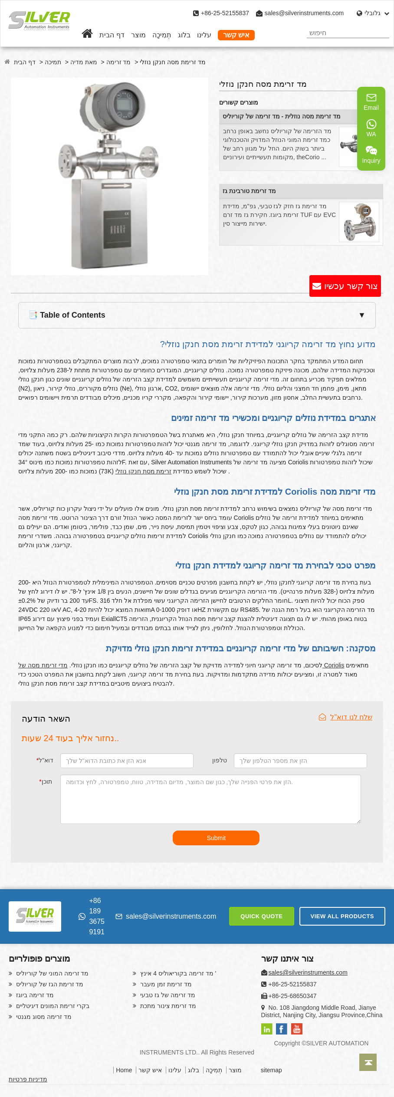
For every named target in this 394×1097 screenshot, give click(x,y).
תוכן (45, 781)
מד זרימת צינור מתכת (167, 1005)
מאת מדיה (83, 62)
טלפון (219, 760)
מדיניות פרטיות (28, 1079)
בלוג (184, 35)
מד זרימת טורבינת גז (249, 190)
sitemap (271, 1070)
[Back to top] (368, 1062)
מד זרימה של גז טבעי (166, 995)
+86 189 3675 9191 (92, 916)
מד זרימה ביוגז (34, 995)
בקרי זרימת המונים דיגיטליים (51, 1005)
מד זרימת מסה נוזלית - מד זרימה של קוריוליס (282, 116)
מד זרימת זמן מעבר (165, 984)
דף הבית (111, 35)
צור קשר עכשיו (351, 286)
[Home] (87, 35)
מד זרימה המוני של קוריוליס (51, 973)
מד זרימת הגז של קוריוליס (48, 984)
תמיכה (53, 62)
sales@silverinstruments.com (304, 13)
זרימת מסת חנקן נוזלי (143, 471)
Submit (216, 837)
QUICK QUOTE (261, 916)
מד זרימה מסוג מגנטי (43, 1016)
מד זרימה (118, 62)
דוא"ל (44, 760)
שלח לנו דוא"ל (345, 717)
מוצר (138, 35)
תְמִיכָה (161, 35)
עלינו (204, 35)
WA (371, 128)
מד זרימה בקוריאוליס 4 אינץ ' (177, 973)
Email (371, 101)
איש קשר (236, 35)
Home (124, 1070)
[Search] (379, 32)
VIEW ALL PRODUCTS (342, 916)
